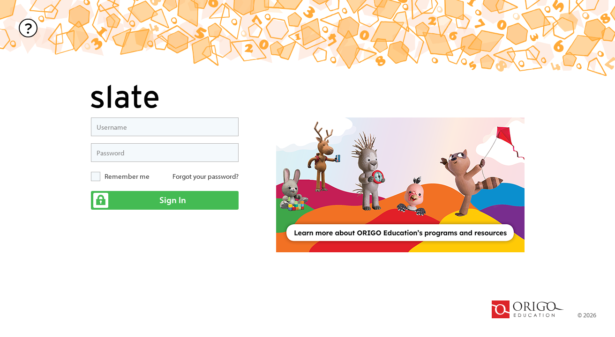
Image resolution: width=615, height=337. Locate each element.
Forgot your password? (205, 176)
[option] (400, 184)
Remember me (127, 176)
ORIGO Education (528, 309)
